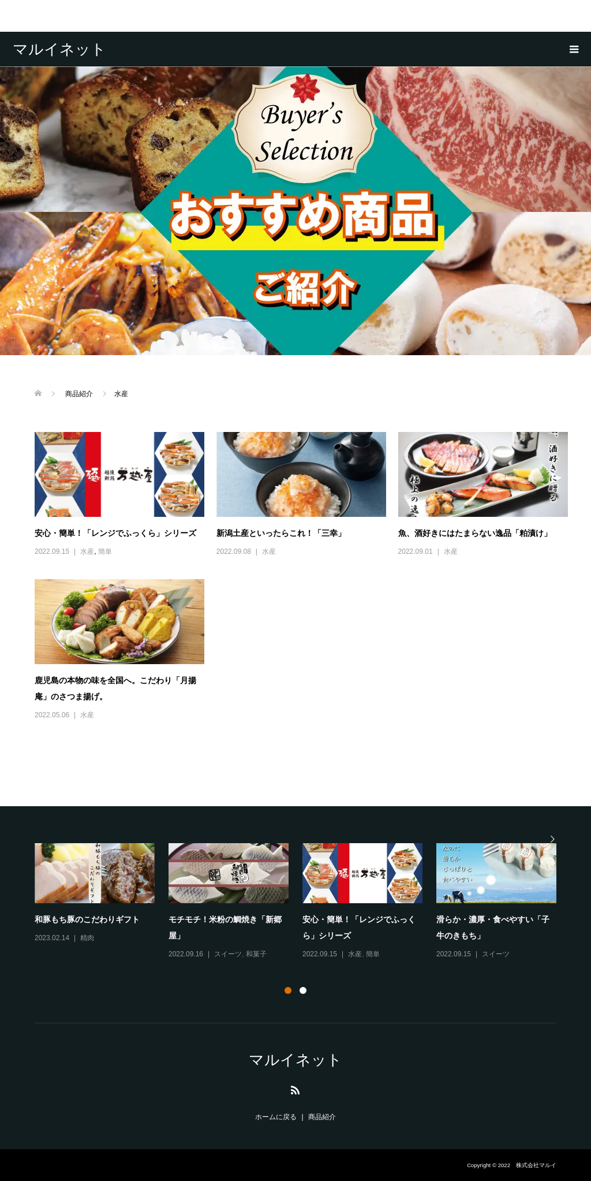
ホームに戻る (276, 1117)
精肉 (87, 938)
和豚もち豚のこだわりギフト (87, 919)
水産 (87, 551)
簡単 (105, 551)
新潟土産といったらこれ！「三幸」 (281, 533)
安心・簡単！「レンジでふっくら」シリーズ (115, 533)
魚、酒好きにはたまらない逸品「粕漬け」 (475, 533)
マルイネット (59, 49)
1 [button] (288, 990)
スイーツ (228, 954)
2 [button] (303, 990)
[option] (302, 902)
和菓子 (256, 954)
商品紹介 (322, 1117)
